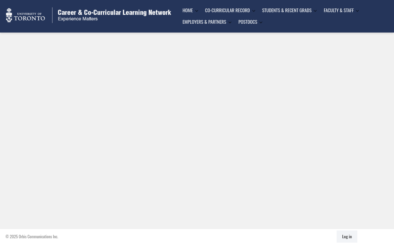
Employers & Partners (204, 21)
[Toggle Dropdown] (197, 10)
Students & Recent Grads (287, 10)
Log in (347, 236)
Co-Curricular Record (227, 10)
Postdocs (247, 21)
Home (187, 10)
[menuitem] (188, 10)
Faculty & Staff (339, 10)
